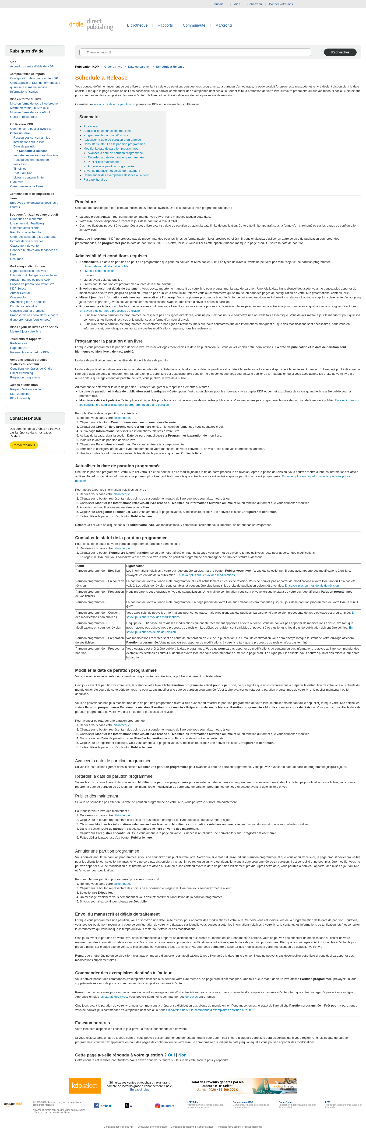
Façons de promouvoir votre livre (32, 284)
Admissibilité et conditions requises (107, 131)
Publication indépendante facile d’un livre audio (343, 1105)
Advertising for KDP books (28, 302)
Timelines (20, 168)
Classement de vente (24, 245)
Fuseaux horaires (95, 179)
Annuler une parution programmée (111, 166)
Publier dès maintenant (103, 162)
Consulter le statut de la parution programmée (114, 144)
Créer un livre (20, 133)
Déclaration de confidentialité (152, 1127)
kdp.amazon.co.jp (253, 1127)
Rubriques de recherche (26, 219)
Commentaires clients (24, 228)
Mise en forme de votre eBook (30, 112)
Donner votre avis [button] (283, 4)
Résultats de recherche (26, 232)
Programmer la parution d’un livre (106, 135)
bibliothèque (122, 418)
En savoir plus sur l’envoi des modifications (206, 575)
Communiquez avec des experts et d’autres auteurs (251, 1105)
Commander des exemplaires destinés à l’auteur (116, 175)
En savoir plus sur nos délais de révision (312, 585)
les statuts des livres (113, 996)
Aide (237, 4)
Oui (171, 1055)
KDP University (20, 398)
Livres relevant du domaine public (106, 266)
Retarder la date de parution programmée (116, 157)
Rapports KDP (20, 348)
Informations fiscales (24, 91)
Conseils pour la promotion (28, 310)
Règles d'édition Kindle (25, 389)
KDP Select (18, 288)
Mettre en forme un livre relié (29, 108)
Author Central (20, 293)
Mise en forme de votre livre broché (34, 103)
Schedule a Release (33, 151)
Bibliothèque (137, 25)
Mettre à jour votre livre (25, 331)
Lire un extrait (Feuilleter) (27, 223)
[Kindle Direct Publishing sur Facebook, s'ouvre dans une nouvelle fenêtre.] (103, 1105)
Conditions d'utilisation (182, 1127)
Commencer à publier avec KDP (32, 128)
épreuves (191, 996)
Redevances (18, 343)
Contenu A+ (18, 297)
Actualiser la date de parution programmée (112, 139)
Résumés (16, 259)
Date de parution (26, 146)
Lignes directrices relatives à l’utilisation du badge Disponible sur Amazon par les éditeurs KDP (34, 275)
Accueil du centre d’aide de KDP (32, 66)
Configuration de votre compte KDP (34, 78)
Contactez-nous (23, 445)
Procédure (91, 126)
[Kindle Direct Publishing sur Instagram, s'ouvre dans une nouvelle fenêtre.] (164, 1105)
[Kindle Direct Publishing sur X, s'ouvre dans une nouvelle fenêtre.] (133, 1105)
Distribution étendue (23, 306)
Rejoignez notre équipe (229, 1127)
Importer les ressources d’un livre (36, 155)
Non (182, 1055)
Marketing (223, 25)
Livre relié (16, 182)
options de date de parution (112, 104)
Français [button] (219, 4)
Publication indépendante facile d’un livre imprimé (297, 1105)
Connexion (254, 4)
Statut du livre (23, 173)
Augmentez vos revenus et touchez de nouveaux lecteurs (205, 1105)
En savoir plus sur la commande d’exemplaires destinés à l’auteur (210, 1010)
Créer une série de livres (26, 186)
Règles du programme (25, 377)
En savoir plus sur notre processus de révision (110, 310)
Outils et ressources (23, 117)
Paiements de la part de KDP (29, 352)
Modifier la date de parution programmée (111, 148)
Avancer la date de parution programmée (115, 153)
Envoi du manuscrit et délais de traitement (112, 170)
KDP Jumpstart (20, 393)
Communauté (194, 25)
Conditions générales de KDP (119, 1127)
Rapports (165, 25)
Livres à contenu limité (29, 177)
